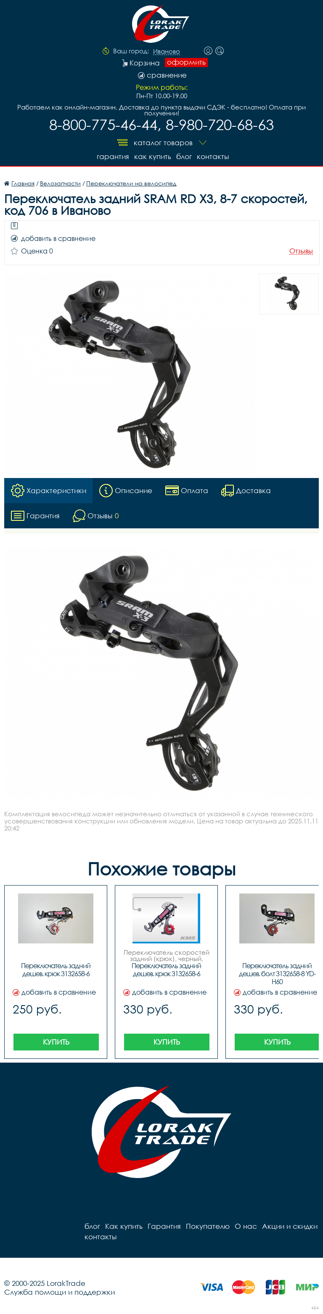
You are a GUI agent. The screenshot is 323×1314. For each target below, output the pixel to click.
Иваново (166, 51)
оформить (186, 62)
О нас (246, 1226)
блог (184, 156)
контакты (213, 156)
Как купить (152, 156)
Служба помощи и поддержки (59, 1292)
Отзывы (301, 251)
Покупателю (208, 1226)
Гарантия (113, 156)
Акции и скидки (290, 1226)
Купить (56, 1041)
